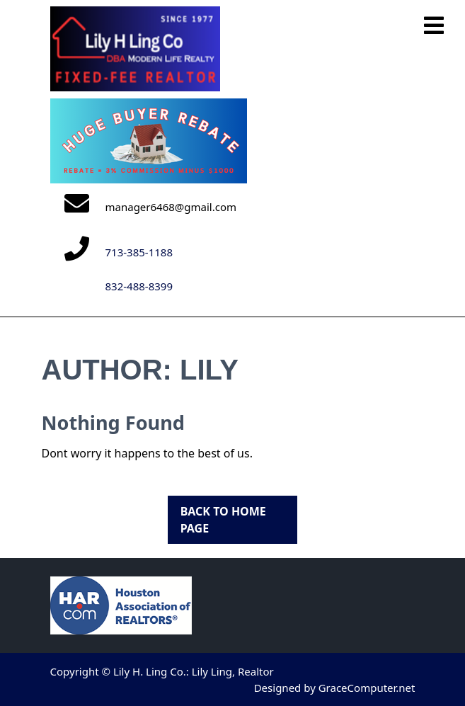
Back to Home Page (217, 516)
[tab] (434, 26)
